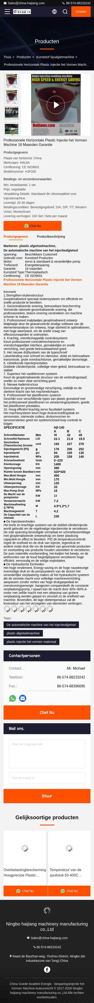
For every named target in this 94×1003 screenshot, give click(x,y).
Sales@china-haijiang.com (24, 3)
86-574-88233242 (76, 3)
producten (24, 57)
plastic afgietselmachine (23, 633)
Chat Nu (47, 712)
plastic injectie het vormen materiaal (31, 641)
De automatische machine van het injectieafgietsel (41, 625)
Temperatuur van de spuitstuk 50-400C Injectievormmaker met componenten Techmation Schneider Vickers (68, 873)
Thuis (7, 57)
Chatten (81, 11)
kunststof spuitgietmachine (55, 57)
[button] (13, 134)
